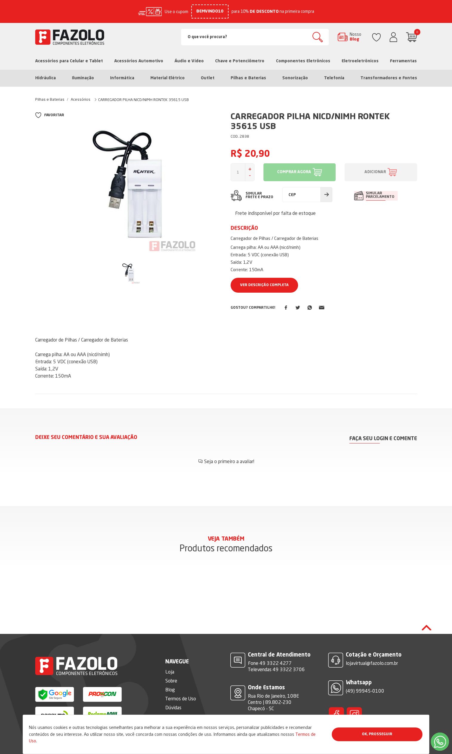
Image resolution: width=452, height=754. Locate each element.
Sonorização (295, 78)
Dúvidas (173, 689)
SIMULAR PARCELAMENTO (380, 195)
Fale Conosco (178, 698)
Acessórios (80, 99)
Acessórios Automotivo (138, 61)
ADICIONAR (375, 172)
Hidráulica (45, 78)
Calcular (326, 194)
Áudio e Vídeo (189, 61)
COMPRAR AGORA (294, 172)
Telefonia (334, 78)
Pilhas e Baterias (248, 78)
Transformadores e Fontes (388, 78)
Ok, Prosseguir (377, 734)
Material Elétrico (167, 78)
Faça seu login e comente (383, 438)
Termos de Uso (180, 680)
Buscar (317, 37)
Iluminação (83, 78)
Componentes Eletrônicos (303, 61)
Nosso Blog (355, 36)
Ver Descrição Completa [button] (264, 285)
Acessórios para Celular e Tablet (69, 61)
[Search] (255, 37)
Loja (169, 653)
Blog (170, 671)
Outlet (208, 78)
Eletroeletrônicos (360, 61)
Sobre (171, 662)
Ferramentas (403, 61)
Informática (122, 78)
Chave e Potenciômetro (239, 61)
